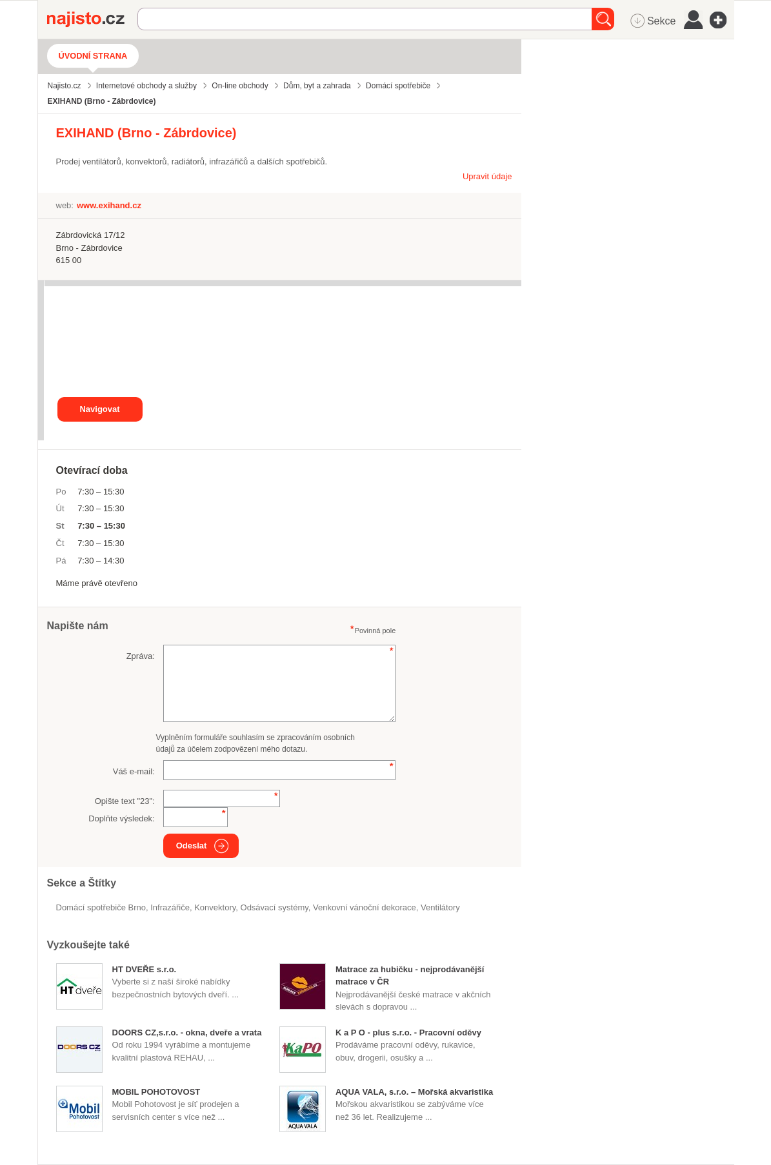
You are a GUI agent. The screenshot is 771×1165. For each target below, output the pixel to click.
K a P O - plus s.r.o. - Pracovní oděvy (408, 1032)
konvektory (214, 907)
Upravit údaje (487, 176)
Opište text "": (125, 801)
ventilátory (440, 907)
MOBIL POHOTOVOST (156, 1092)
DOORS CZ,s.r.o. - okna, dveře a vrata (187, 1032)
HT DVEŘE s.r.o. (144, 969)
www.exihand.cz (109, 205)
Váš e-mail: (134, 771)
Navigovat (99, 409)
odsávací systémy (274, 907)
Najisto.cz (92, 19)
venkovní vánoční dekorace (364, 907)
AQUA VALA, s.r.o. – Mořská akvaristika (414, 1092)
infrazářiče (170, 907)
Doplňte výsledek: (121, 818)
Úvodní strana (93, 56)
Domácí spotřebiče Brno (101, 907)
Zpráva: (140, 656)
